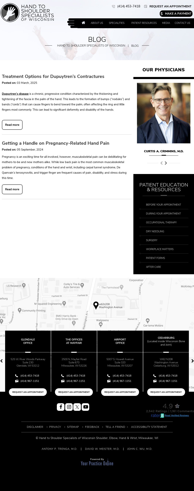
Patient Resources (144, 23)
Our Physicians (163, 70)
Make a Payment (178, 14)
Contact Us (182, 23)
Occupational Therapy (161, 222)
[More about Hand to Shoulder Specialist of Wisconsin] (27, 13)
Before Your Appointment (163, 205)
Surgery (151, 240)
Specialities (116, 23)
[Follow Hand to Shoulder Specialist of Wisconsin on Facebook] (60, 407)
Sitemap (73, 427)
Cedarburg (166, 341)
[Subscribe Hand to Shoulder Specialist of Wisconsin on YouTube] (85, 407)
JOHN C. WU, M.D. (139, 449)
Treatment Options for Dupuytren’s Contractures (53, 76)
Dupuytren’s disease (15, 94)
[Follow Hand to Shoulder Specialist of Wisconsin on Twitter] (77, 407)
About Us (97, 23)
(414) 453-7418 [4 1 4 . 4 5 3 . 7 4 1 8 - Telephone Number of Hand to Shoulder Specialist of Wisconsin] (128, 6)
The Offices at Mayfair (74, 341)
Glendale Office (28, 341)
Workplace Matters (160, 249)
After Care (153, 267)
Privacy (55, 427)
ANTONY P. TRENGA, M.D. (59, 449)
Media (166, 23)
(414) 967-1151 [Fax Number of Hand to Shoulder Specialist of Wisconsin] (29, 381)
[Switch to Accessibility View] (5, 482)
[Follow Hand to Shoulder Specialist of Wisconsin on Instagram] (69, 407)
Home (83, 23)
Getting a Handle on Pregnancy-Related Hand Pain (55, 143)
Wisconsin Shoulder (95, 438)
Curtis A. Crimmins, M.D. (163, 151)
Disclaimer (35, 427)
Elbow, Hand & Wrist (123, 438)
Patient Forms (155, 258)
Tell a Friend (115, 427)
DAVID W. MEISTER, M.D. (102, 449)
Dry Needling (155, 231)
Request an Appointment (170, 6)
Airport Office (120, 341)
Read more (12, 125)
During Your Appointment (163, 213)
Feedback (92, 427)
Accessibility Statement (149, 427)
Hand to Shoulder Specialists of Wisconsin (91, 45)
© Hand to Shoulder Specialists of (58, 438)
